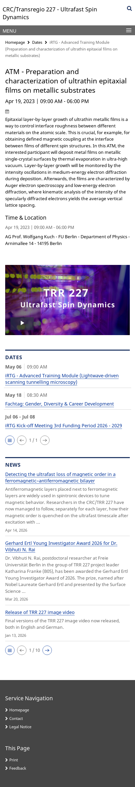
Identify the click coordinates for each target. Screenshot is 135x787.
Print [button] (13, 759)
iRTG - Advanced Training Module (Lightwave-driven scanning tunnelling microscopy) (62, 378)
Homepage (15, 42)
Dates (37, 42)
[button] (10, 440)
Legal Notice (20, 726)
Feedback (17, 768)
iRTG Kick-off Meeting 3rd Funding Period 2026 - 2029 (63, 425)
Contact (16, 718)
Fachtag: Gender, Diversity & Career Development (59, 404)
